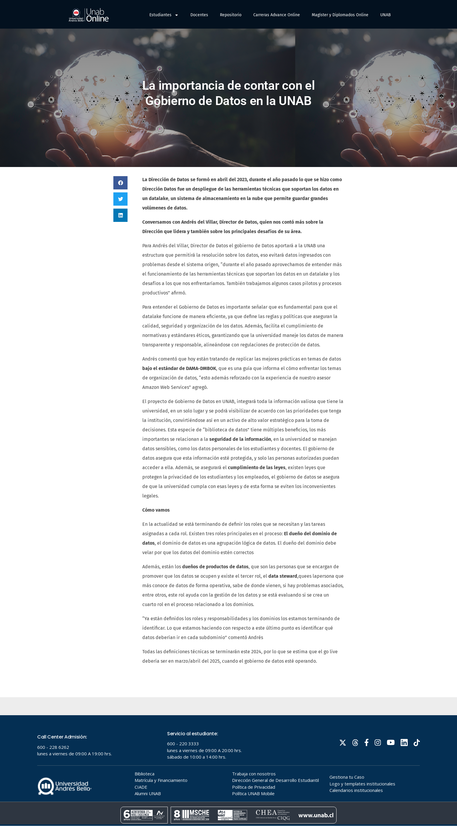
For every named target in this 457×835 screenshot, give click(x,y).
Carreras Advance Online (276, 14)
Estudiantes (164, 15)
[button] (120, 192)
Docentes (199, 14)
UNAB (385, 14)
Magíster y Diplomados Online (340, 14)
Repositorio (230, 14)
